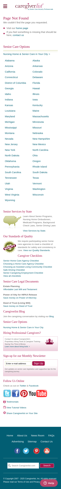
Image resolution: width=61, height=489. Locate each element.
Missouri (37, 127)
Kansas (9, 105)
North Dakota (12, 155)
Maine (36, 110)
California (10, 71)
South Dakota (40, 172)
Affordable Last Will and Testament (20, 289)
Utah (7, 183)
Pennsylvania (12, 166)
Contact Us (47, 441)
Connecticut (11, 77)
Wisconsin (38, 194)
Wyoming (10, 200)
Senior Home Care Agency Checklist (21, 260)
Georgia (9, 88)
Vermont (37, 183)
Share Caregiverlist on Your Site (22, 413)
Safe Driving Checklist (14, 270)
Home (10, 435)
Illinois (36, 94)
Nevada (9, 138)
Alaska (36, 60)
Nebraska (38, 133)
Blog (51, 316)
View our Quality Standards (36, 250)
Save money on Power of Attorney (19, 298)
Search (46, 465)
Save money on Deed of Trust (17, 306)
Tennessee (11, 177)
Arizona (9, 66)
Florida (36, 82)
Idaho (8, 94)
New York (10, 150)
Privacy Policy (39, 482)
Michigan (10, 122)
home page (22, 28)
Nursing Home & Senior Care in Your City (25, 54)
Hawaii (36, 88)
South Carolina (13, 172)
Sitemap (32, 441)
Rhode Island (40, 166)
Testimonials (13, 402)
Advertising (18, 441)
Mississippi (11, 127)
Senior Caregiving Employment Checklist (23, 273)
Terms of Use (23, 482)
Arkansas (38, 66)
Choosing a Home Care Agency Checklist (23, 264)
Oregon (37, 161)
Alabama (9, 60)
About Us (22, 435)
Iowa (35, 99)
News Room (37, 435)
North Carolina (40, 150)
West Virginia (12, 194)
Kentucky (38, 105)
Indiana (9, 99)
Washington (39, 189)
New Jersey (11, 144)
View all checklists (12, 276)
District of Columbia (15, 82)
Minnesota (38, 122)
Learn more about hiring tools (16, 346)
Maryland (10, 116)
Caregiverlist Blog (14, 311)
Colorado (37, 71)
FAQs (51, 435)
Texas (36, 177)
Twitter (23, 386)
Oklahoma (10, 161)
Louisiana (10, 110)
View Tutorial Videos (16, 407)
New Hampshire (41, 138)
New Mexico (39, 144)
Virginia (9, 189)
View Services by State (34, 231)
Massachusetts (41, 116)
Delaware (38, 77)
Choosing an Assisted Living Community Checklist (27, 267)
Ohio (35, 155)
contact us (18, 35)
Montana (9, 133)
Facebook (33, 386)
